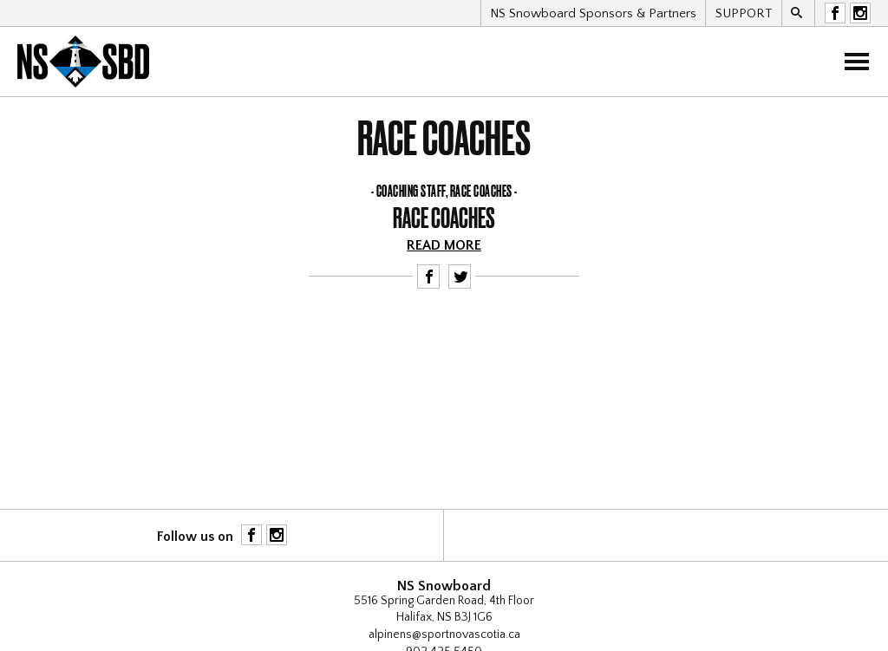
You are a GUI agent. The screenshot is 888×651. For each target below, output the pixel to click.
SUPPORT (744, 13)
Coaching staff (411, 191)
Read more (444, 245)
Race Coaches (481, 191)
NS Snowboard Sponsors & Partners (593, 13)
